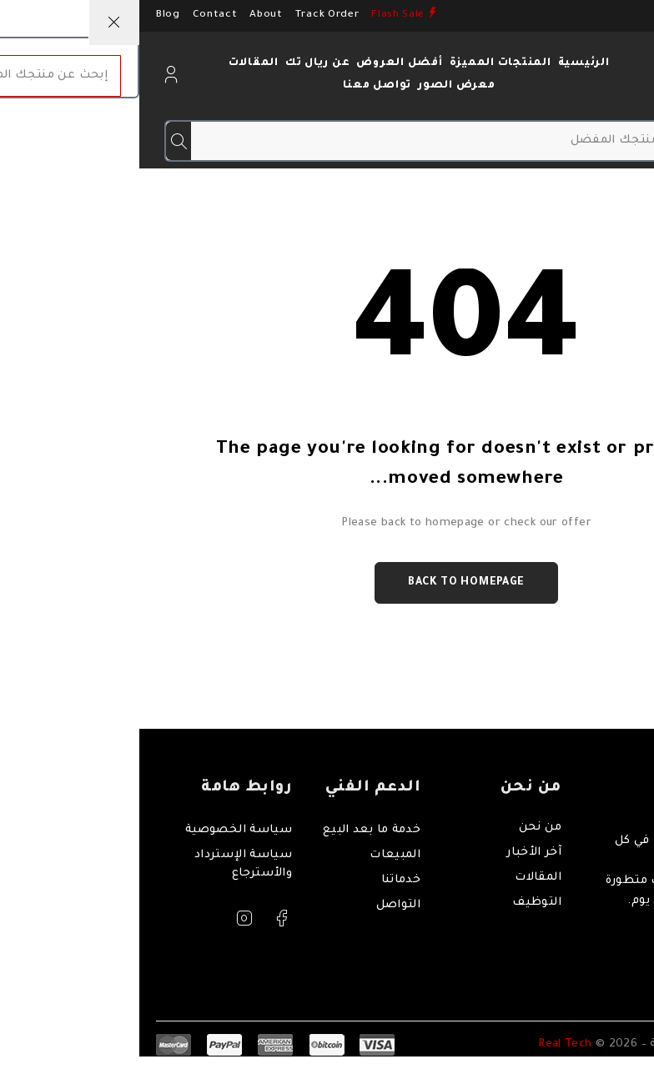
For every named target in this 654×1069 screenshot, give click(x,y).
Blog (29, 15)
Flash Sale (258, 15)
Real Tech (427, 1045)
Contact (75, 15)
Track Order (187, 15)
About (126, 15)
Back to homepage (327, 583)
